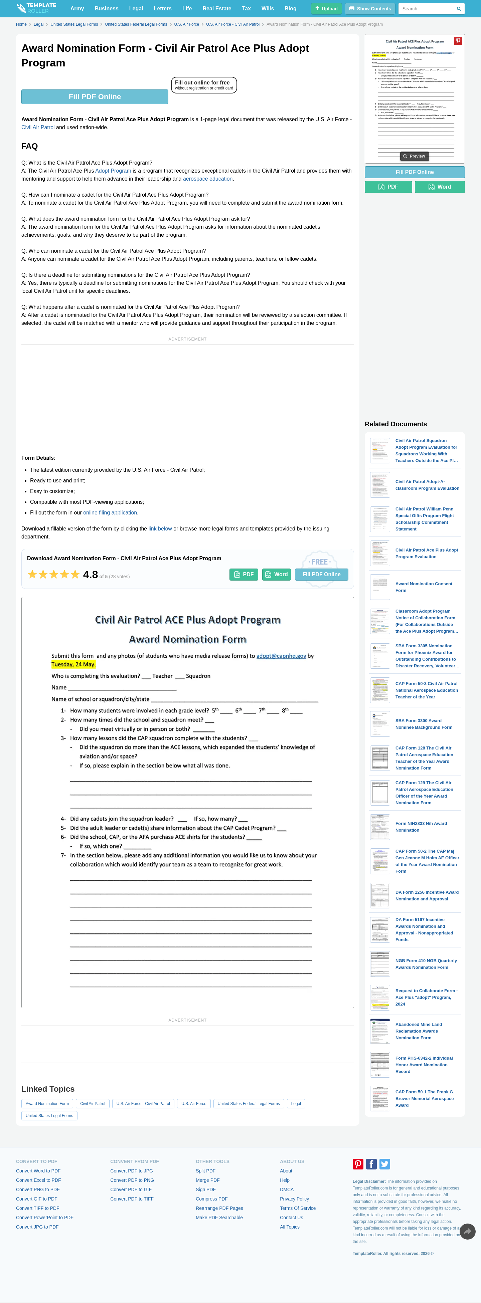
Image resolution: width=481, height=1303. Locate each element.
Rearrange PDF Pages (219, 1208)
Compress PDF (212, 1199)
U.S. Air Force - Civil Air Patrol (143, 1103)
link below (160, 528)
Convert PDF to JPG (131, 1170)
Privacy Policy (294, 1199)
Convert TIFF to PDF (37, 1208)
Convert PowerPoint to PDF (44, 1217)
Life (187, 8)
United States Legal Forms (49, 1115)
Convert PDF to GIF (131, 1189)
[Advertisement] (187, 390)
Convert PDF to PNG (132, 1180)
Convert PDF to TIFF (132, 1199)
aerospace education (208, 179)
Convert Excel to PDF (38, 1180)
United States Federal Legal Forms (249, 1103)
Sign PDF (206, 1189)
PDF (244, 574)
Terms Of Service (298, 1208)
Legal (136, 8)
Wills (268, 8)
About (286, 1170)
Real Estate (216, 8)
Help (285, 1180)
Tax (246, 8)
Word (276, 574)
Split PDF (205, 1170)
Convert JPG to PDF (37, 1227)
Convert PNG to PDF (38, 1189)
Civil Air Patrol (38, 127)
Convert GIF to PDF (36, 1199)
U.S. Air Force (193, 1103)
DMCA (287, 1189)
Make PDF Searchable (219, 1217)
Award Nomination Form (47, 1103)
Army (77, 8)
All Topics (290, 1227)
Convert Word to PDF (38, 1170)
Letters (163, 8)
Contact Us (291, 1217)
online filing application (110, 512)
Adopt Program (113, 171)
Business (107, 8)
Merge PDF (208, 1180)
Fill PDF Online (95, 96)
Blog (291, 8)
